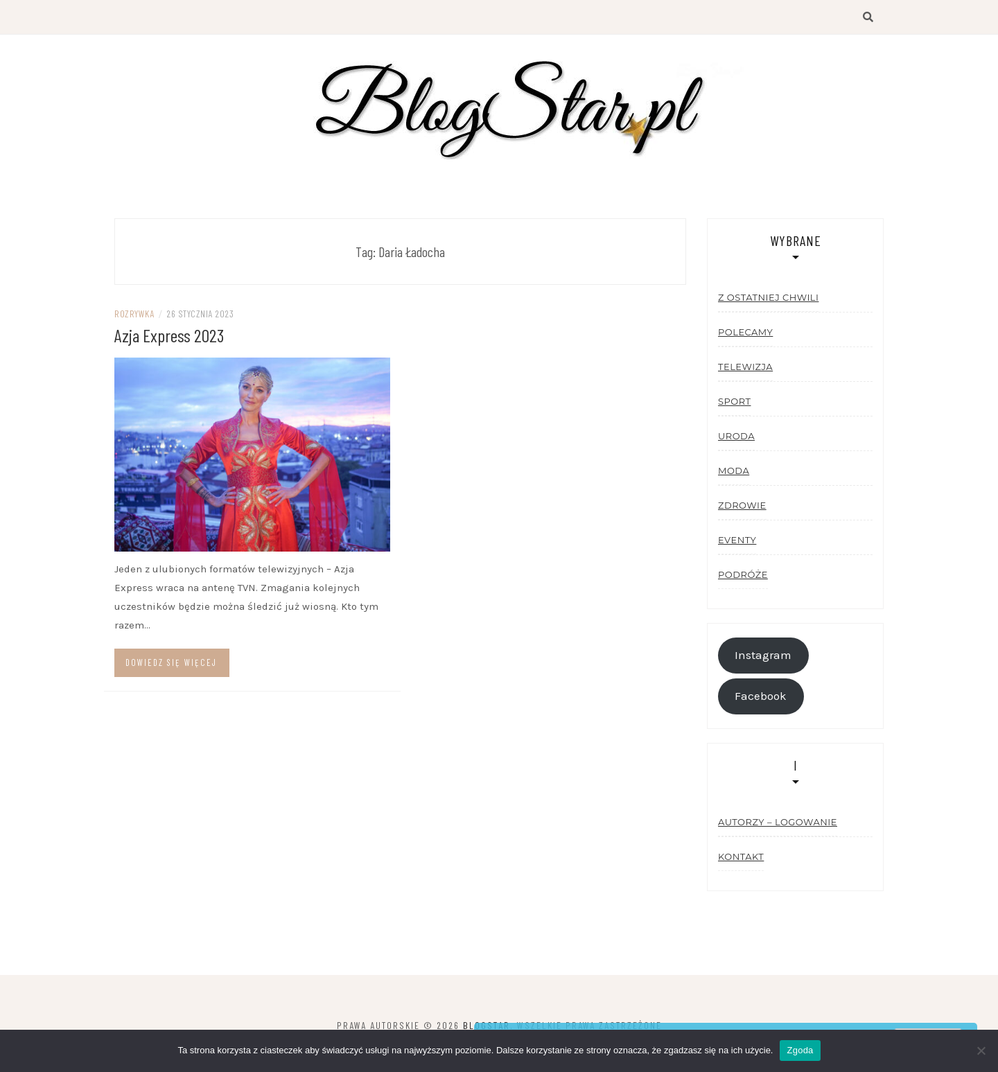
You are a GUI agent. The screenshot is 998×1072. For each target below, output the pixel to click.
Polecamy (745, 331)
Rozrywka (134, 313)
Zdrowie (742, 505)
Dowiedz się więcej (171, 662)
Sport (734, 401)
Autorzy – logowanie (777, 821)
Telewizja (745, 366)
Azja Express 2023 (169, 335)
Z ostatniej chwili (768, 297)
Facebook (761, 696)
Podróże (743, 574)
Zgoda (800, 1050)
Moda (733, 470)
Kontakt (741, 856)
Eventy (737, 539)
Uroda (736, 435)
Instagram (763, 655)
